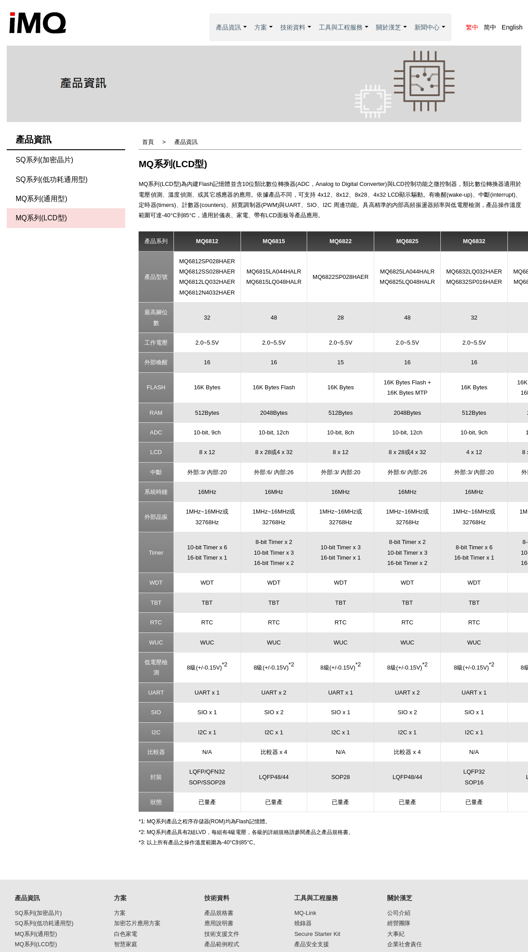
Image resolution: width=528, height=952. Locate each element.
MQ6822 (340, 241)
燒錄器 (303, 923)
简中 (490, 27)
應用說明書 (218, 923)
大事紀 (396, 934)
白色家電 (125, 934)
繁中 (472, 27)
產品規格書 (218, 913)
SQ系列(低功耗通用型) (52, 179)
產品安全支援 (311, 944)
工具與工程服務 (344, 32)
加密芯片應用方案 (137, 923)
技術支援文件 (221, 934)
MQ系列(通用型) (42, 198)
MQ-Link (305, 913)
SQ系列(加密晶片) (44, 160)
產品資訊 (232, 32)
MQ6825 (407, 241)
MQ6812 (207, 241)
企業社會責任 (404, 944)
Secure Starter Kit (317, 934)
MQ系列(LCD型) (41, 218)
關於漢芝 (392, 32)
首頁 (148, 142)
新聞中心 (430, 32)
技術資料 (296, 32)
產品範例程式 (221, 944)
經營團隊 (398, 923)
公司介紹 (398, 913)
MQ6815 (274, 241)
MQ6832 (474, 241)
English (512, 27)
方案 (264, 32)
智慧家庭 (125, 944)
